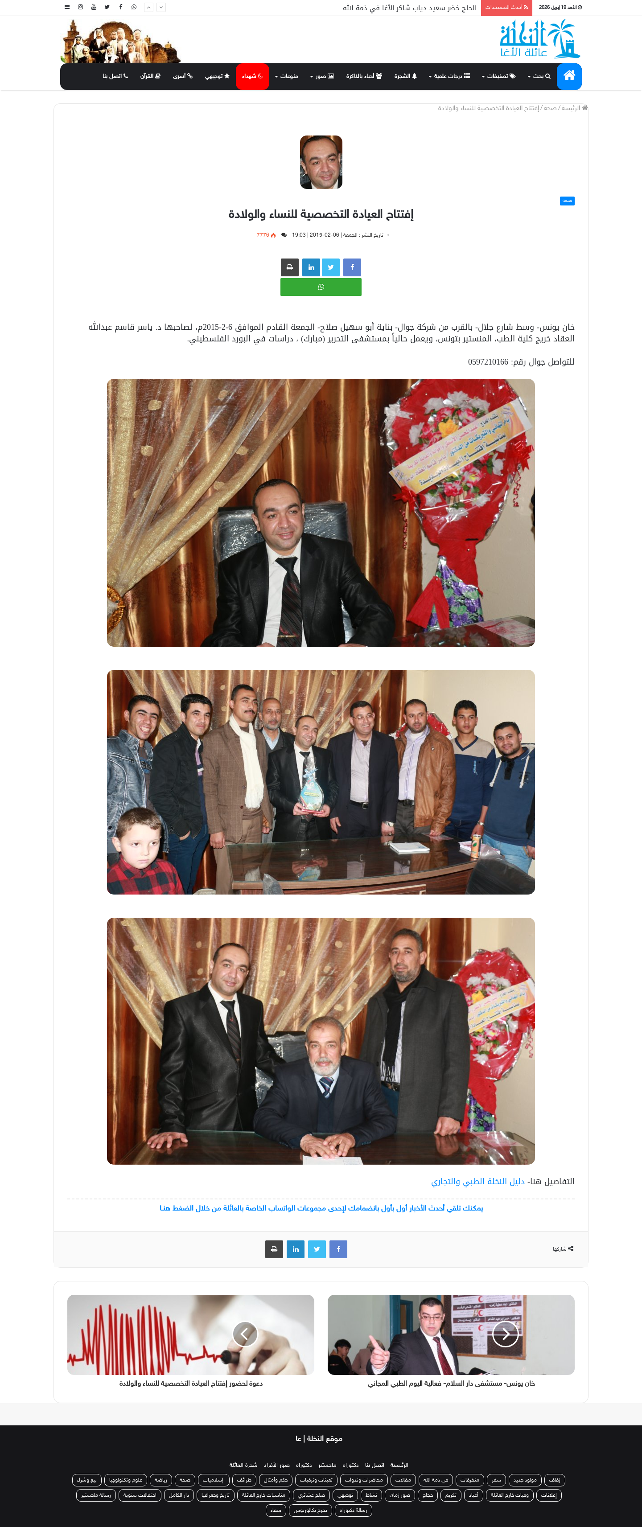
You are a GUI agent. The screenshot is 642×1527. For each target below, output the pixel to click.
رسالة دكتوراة (353, 1510)
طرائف (244, 1480)
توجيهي (217, 76)
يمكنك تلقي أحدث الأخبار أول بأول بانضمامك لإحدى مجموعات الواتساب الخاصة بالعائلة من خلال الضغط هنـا (321, 1208)
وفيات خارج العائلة (510, 1495)
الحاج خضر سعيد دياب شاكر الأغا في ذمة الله (410, 8)
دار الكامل (179, 1495)
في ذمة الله (436, 1480)
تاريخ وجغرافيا (216, 1495)
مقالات (403, 1480)
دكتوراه (351, 1465)
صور (325, 76)
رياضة (161, 1480)
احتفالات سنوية (139, 1495)
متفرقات (470, 1480)
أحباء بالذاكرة (364, 76)
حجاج (428, 1495)
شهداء (252, 76)
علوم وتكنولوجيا (125, 1480)
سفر (496, 1480)
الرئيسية (399, 1465)
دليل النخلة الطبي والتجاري (478, 1181)
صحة (550, 108)
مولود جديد (525, 1480)
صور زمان (400, 1495)
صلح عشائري (311, 1495)
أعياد (473, 1495)
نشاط (371, 1495)
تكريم (451, 1495)
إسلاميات (214, 1480)
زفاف (554, 1480)
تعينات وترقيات (316, 1480)
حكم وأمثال (276, 1480)
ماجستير (327, 1465)
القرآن (150, 76)
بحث (542, 76)
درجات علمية (452, 76)
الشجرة (406, 76)
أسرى (183, 76)
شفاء (276, 1510)
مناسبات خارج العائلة (263, 1495)
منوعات (289, 76)
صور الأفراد (277, 1465)
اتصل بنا (115, 76)
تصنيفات (501, 76)
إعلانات (549, 1495)
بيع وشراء (87, 1480)
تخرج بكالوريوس (310, 1510)
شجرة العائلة (244, 1465)
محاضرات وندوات (364, 1480)
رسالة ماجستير (96, 1495)
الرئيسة (575, 108)
